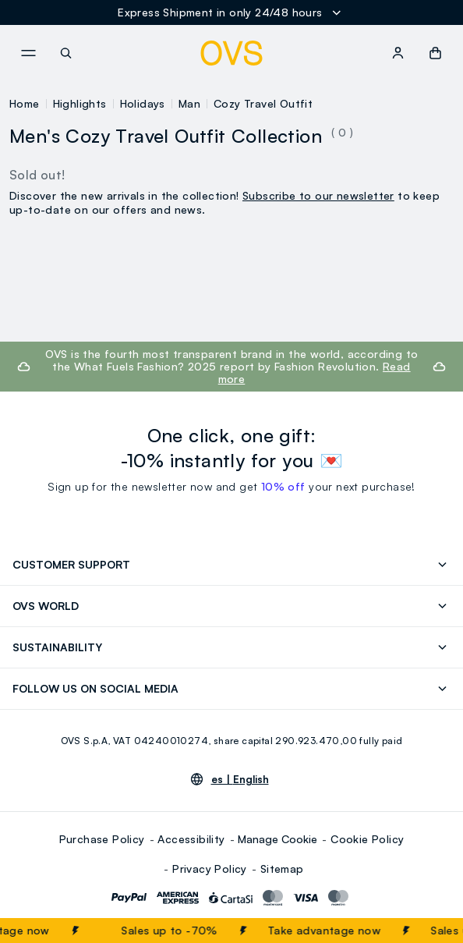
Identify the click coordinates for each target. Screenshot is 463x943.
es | (240, 779)
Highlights (80, 103)
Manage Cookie (277, 839)
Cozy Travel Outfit (263, 103)
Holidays (142, 103)
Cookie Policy (367, 839)
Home (24, 103)
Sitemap (282, 868)
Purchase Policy (102, 839)
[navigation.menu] (28, 53)
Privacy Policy (209, 868)
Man (189, 103)
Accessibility (190, 839)
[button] (435, 53)
